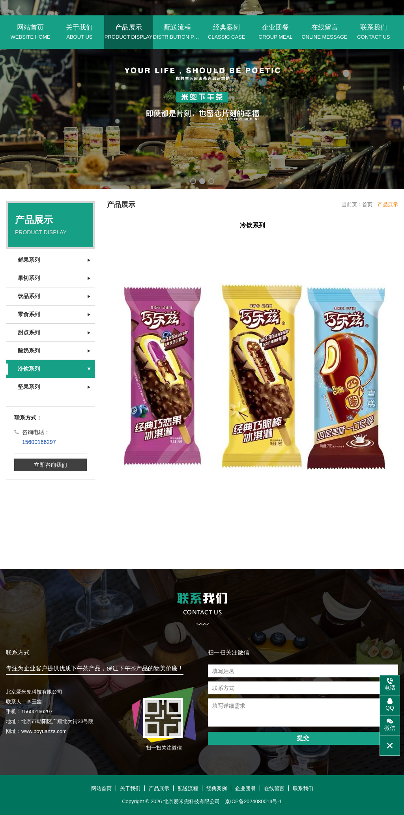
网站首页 (30, 32)
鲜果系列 (29, 260)
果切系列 (29, 278)
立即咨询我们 (50, 465)
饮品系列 (29, 296)
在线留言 (324, 32)
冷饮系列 (29, 369)
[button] (193, 181)
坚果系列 (29, 387)
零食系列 (29, 314)
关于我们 (79, 32)
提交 (303, 738)
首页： (370, 204)
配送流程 (177, 32)
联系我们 (373, 32)
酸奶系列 (29, 350)
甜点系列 (29, 332)
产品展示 (128, 32)
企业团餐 (275, 32)
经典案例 (226, 32)
